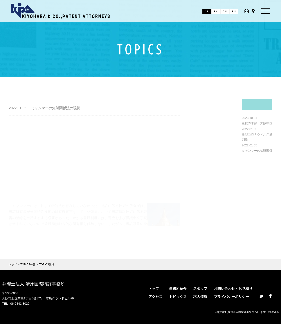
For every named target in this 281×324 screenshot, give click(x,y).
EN (216, 11)
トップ (13, 264)
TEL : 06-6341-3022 (15, 303)
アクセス (155, 297)
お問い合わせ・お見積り (233, 288)
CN (225, 11)
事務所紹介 (178, 288)
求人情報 (200, 297)
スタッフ (200, 288)
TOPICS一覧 (27, 264)
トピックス (178, 297)
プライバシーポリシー (231, 297)
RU (234, 11)
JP (207, 11)
